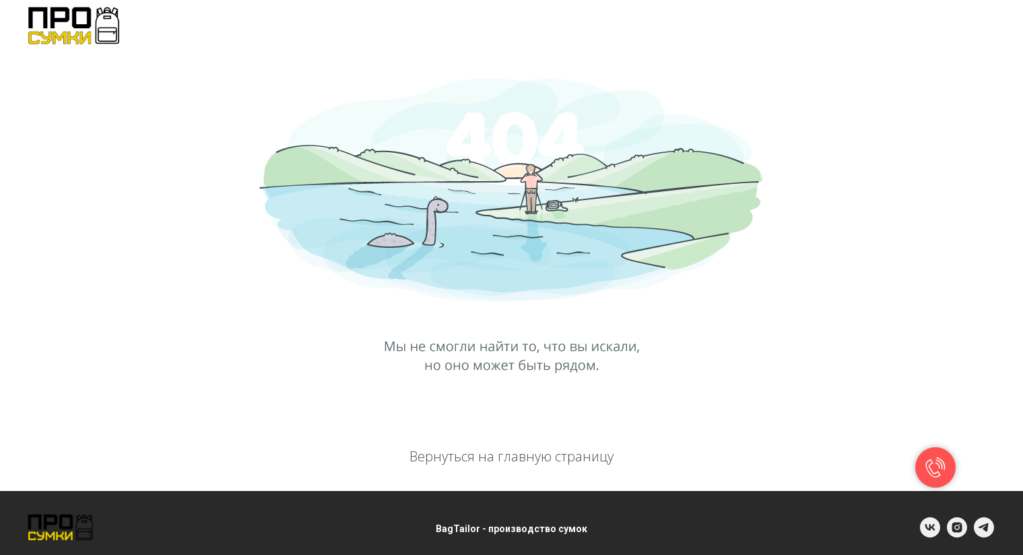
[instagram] (957, 534)
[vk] (953, 27)
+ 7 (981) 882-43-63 (689, 27)
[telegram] (982, 27)
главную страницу (556, 456)
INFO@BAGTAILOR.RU (835, 27)
